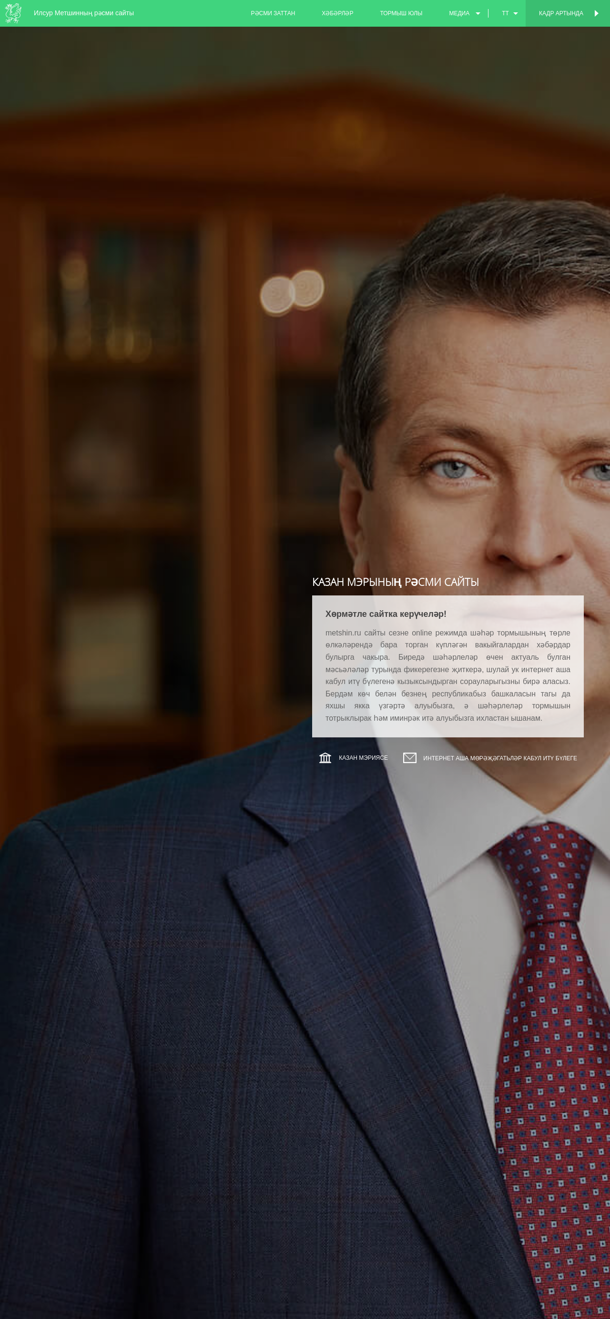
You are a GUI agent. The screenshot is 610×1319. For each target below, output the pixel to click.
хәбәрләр (337, 13)
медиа (459, 13)
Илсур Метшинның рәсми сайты (84, 13)
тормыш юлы (401, 13)
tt (505, 13)
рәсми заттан (273, 13)
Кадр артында (561, 13)
